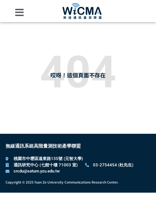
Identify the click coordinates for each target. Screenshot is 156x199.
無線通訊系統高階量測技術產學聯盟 (43, 146)
